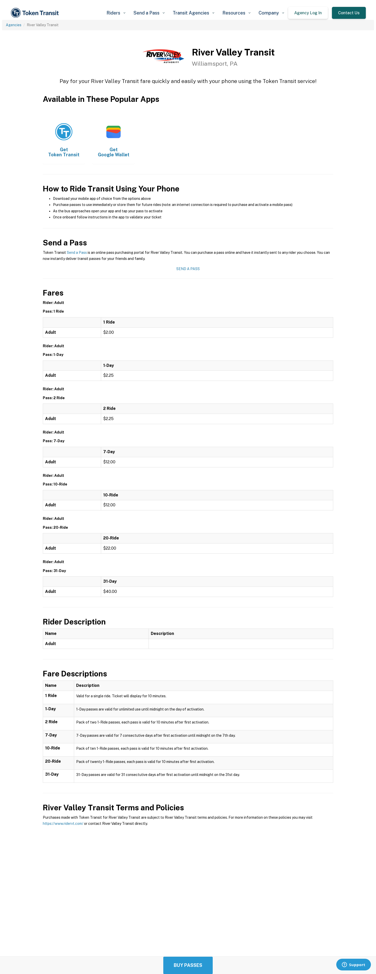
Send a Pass (77, 253)
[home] (35, 13)
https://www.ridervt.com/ (63, 824)
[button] (115, 13)
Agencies (13, 25)
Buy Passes (188, 965)
